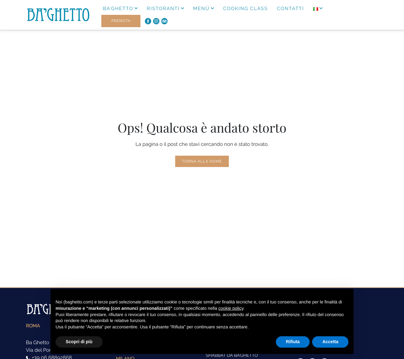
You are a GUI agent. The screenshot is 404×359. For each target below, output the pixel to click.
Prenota (121, 21)
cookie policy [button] (230, 308)
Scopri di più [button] (79, 341)
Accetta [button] (330, 341)
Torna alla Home (202, 161)
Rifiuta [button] (293, 341)
